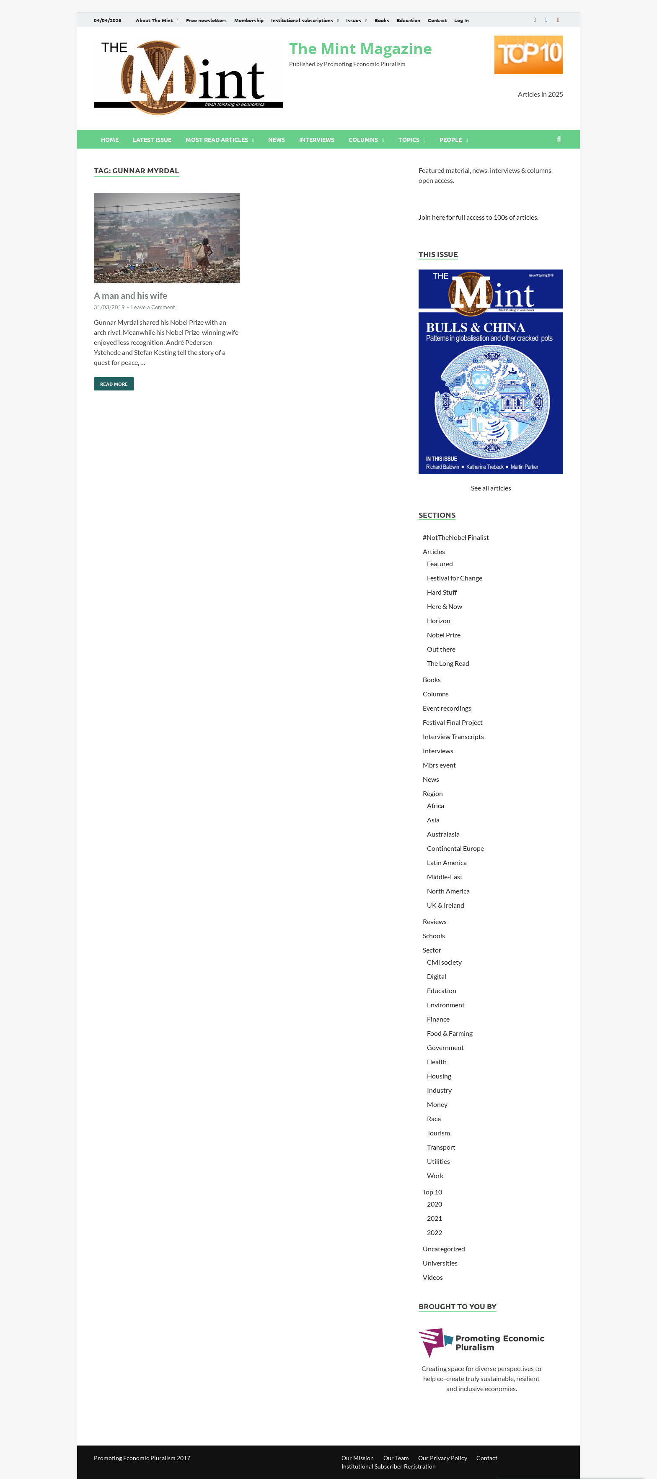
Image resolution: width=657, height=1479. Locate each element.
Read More (111, 382)
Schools (434, 936)
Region (433, 793)
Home (110, 139)
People (451, 139)
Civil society (444, 962)
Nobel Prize (443, 635)
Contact (437, 20)
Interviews (316, 139)
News (276, 139)
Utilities (438, 1161)
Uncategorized (444, 1249)
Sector (432, 950)
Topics (408, 139)
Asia (433, 820)
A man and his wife (130, 295)
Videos (433, 1277)
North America (448, 891)
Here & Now (444, 606)
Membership (249, 20)
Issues (353, 20)
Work (435, 1175)
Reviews (435, 921)
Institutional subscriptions (302, 20)
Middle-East (445, 877)
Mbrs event (439, 765)
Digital (436, 976)
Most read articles (217, 139)
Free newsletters (206, 20)
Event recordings (447, 708)
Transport (441, 1147)
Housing (439, 1076)
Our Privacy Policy (442, 1457)
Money (437, 1104)
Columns (363, 139)
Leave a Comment (153, 307)
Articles (434, 551)
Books (382, 20)
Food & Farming (450, 1033)
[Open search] (559, 139)
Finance (438, 1019)
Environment (446, 1005)
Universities (440, 1263)
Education (408, 20)
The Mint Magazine (360, 48)
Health (437, 1062)
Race (434, 1118)
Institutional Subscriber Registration (388, 1466)
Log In (461, 20)
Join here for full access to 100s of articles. (478, 217)
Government (445, 1047)
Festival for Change (454, 578)
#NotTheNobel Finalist (456, 537)
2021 (434, 1218)
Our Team (396, 1457)
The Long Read (448, 663)
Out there (441, 649)
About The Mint (154, 20)
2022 (434, 1232)
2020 (434, 1204)
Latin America (447, 862)
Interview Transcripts (453, 736)
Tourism (438, 1133)
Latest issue (152, 139)
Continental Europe (455, 848)
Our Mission (357, 1457)
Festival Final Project (453, 722)
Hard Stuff (442, 592)
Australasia (443, 834)
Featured (440, 563)
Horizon (438, 620)
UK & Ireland (445, 905)
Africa (435, 805)
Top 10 (432, 1192)
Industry (439, 1090)
